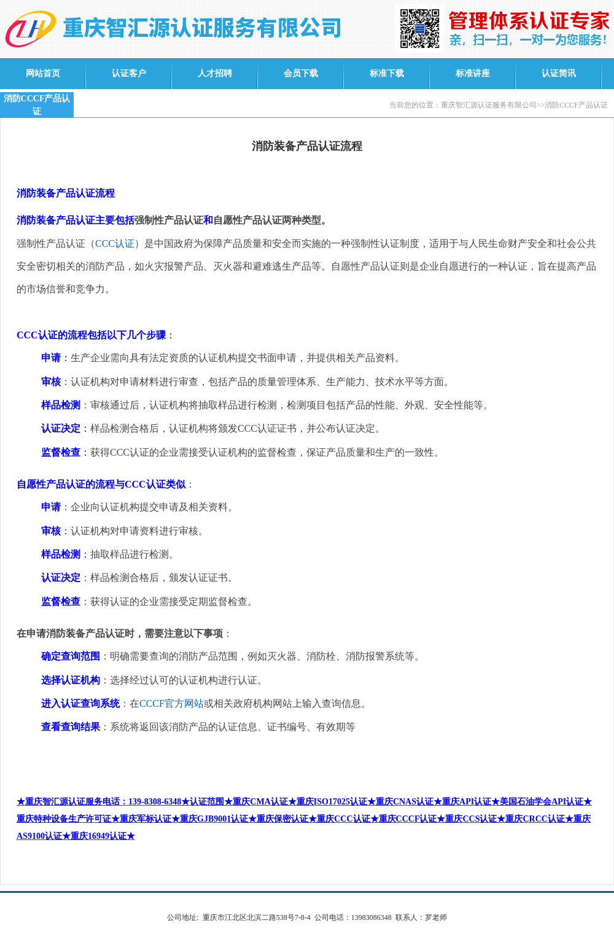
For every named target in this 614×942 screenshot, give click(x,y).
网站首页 (43, 73)
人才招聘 (215, 73)
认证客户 (129, 73)
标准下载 (387, 73)
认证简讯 (559, 73)
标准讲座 (473, 73)
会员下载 (301, 73)
